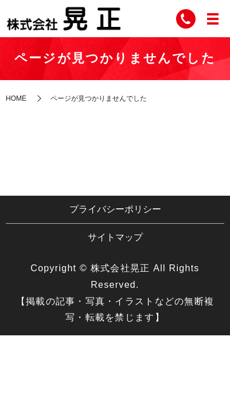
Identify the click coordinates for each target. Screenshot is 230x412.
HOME (16, 98)
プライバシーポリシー (115, 209)
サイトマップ (115, 237)
